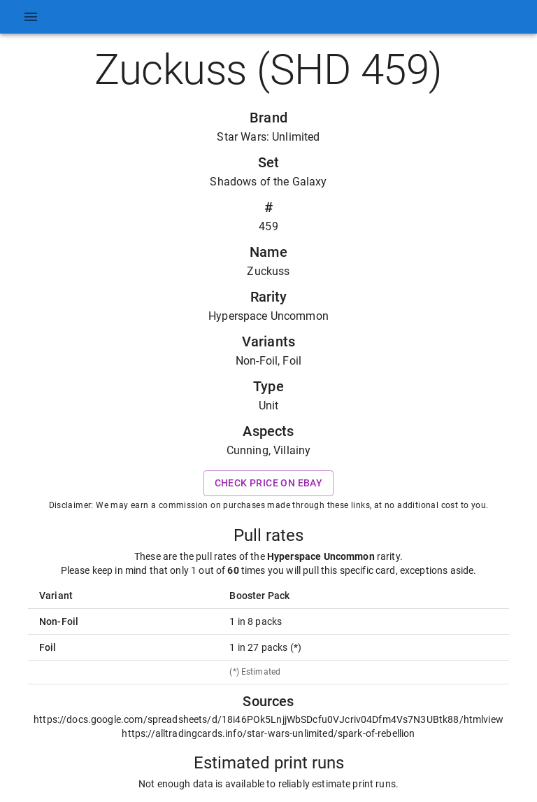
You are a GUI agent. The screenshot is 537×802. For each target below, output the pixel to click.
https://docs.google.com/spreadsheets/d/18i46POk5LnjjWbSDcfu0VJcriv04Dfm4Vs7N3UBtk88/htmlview (268, 719)
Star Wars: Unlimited (268, 136)
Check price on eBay (269, 483)
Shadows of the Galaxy (268, 181)
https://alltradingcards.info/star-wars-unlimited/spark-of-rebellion (268, 733)
